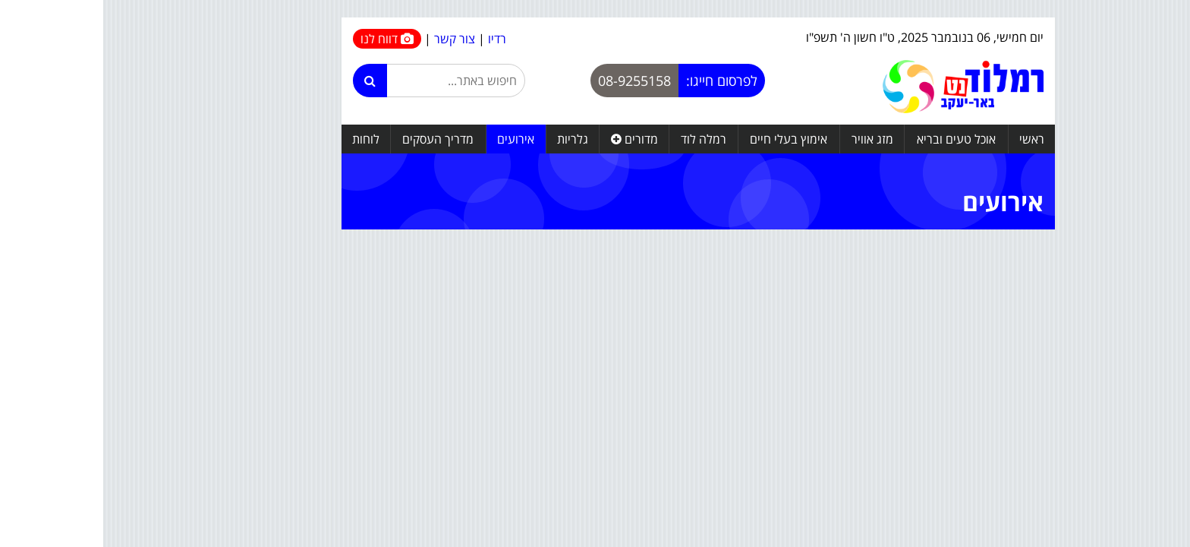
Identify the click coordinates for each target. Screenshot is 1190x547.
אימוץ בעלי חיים (685, 139)
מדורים (531, 139)
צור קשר (351, 38)
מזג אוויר (769, 139)
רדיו (394, 38)
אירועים (412, 139)
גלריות (469, 139)
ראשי (928, 139)
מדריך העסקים (334, 139)
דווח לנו (283, 38)
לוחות (262, 139)
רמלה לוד (600, 139)
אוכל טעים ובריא (853, 139)
